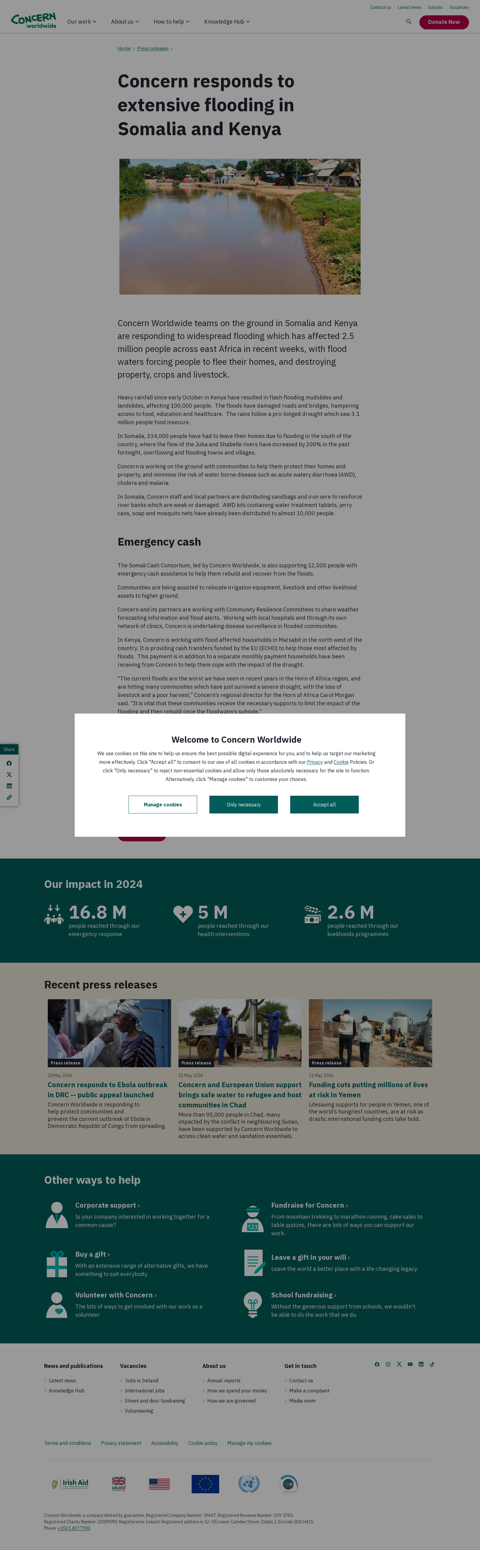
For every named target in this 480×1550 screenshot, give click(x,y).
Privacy (315, 762)
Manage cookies (163, 805)
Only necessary (244, 805)
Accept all (324, 805)
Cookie (341, 762)
